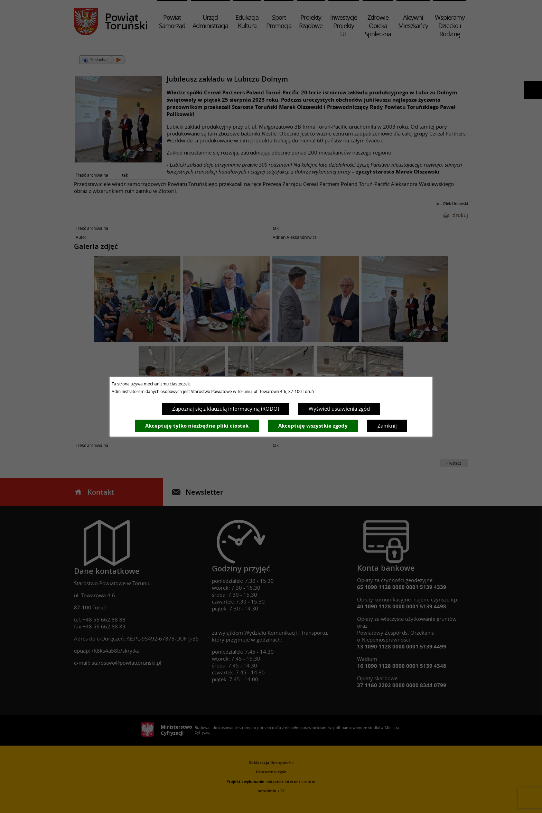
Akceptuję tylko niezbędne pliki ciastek (197, 425)
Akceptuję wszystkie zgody (313, 425)
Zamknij (387, 425)
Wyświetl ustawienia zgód (339, 408)
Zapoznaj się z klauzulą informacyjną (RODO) (225, 408)
